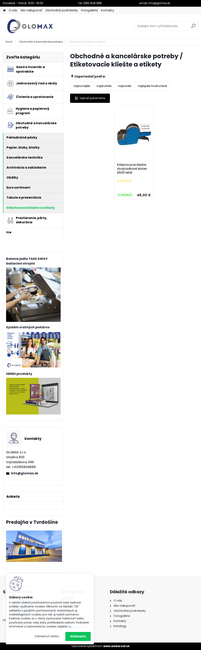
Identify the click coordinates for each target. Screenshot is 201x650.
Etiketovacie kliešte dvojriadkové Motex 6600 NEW (132, 169)
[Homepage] (4, 10)
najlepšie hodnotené (152, 86)
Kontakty (107, 10)
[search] (193, 27)
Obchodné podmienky (61, 10)
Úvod (8, 42)
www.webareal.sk (116, 646)
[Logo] (30, 26)
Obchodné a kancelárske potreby (41, 42)
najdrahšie (104, 86)
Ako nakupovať (31, 10)
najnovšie (124, 86)
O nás (13, 10)
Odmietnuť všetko (47, 636)
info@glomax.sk (24, 473)
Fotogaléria (89, 10)
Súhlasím (78, 636)
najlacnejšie (81, 86)
